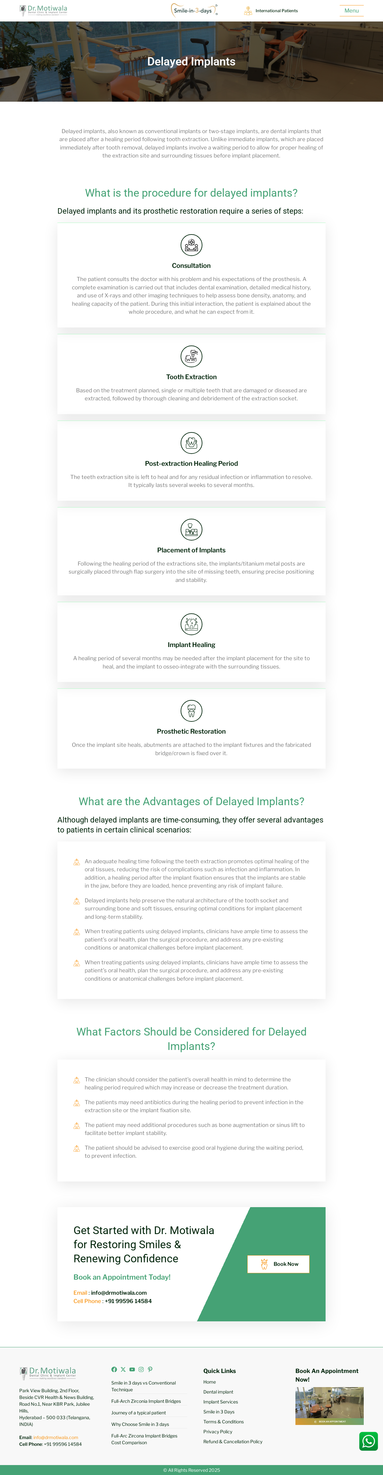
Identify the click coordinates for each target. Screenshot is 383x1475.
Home (209, 1382)
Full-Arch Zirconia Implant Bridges (146, 1401)
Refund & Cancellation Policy (232, 1441)
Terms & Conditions (223, 1421)
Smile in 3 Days (218, 1411)
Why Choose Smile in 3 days (140, 1424)
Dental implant (218, 1391)
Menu (352, 10)
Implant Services (220, 1401)
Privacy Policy (217, 1431)
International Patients (280, 10)
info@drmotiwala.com (55, 1437)
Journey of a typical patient (138, 1412)
